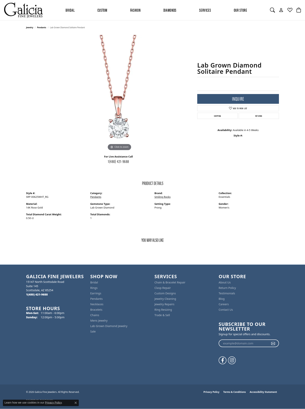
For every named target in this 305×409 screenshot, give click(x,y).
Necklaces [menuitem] (96, 304)
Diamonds (169, 10)
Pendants (41, 27)
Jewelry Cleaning (165, 299)
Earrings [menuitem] (95, 293)
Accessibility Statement (263, 392)
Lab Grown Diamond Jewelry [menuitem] (108, 326)
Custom (102, 10)
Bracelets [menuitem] (96, 309)
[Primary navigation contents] (156, 10)
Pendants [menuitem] (96, 299)
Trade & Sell (162, 315)
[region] (119, 93)
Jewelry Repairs (164, 304)
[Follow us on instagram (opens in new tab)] (232, 360)
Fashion (135, 10)
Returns (258, 116)
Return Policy (227, 288)
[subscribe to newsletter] (273, 343)
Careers (224, 304)
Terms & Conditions (234, 392)
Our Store (240, 10)
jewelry (29, 27)
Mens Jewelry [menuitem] (99, 320)
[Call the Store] (37, 294)
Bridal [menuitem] (94, 282)
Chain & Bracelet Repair (169, 282)
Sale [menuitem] (93, 331)
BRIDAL (70, 10)
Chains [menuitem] (94, 315)
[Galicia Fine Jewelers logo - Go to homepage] (23, 10)
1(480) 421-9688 (118, 161)
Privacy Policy (211, 392)
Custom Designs (165, 293)
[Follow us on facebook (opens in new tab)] (222, 360)
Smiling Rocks (162, 197)
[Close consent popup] (75, 403)
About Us (225, 282)
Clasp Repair (162, 288)
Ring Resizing (163, 309)
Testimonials (227, 293)
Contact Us (226, 309)
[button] (272, 10)
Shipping (217, 116)
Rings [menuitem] (93, 288)
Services (205, 10)
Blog (222, 299)
